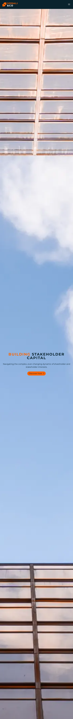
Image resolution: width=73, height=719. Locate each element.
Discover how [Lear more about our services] (37, 373)
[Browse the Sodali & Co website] (10, 4)
